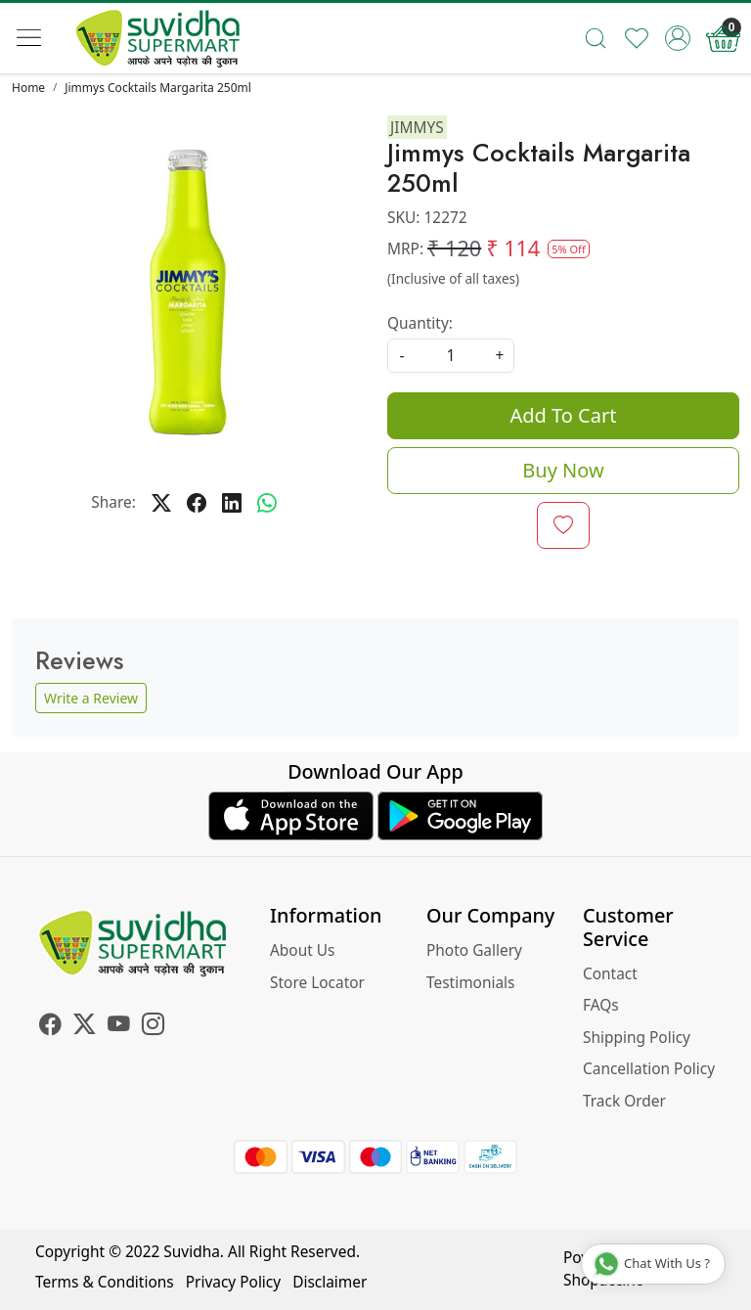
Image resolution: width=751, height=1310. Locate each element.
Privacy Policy (233, 1281)
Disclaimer (329, 1281)
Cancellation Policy (649, 1068)
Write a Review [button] (91, 698)
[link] (595, 38)
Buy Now (562, 470)
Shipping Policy (636, 1037)
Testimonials (470, 982)
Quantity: (420, 323)
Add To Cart (563, 415)
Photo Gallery (474, 950)
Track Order (624, 1100)
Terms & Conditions (104, 1281)
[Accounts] (677, 38)
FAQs (601, 1005)
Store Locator (317, 982)
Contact (610, 973)
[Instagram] (153, 1026)
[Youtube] (119, 1026)
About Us (302, 950)
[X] (84, 1026)
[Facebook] (50, 1026)
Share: (113, 502)
